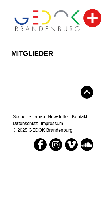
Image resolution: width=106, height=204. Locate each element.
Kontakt (79, 116)
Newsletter (58, 116)
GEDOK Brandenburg (50, 130)
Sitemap (36, 116)
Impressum (52, 123)
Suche (19, 116)
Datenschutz (25, 123)
